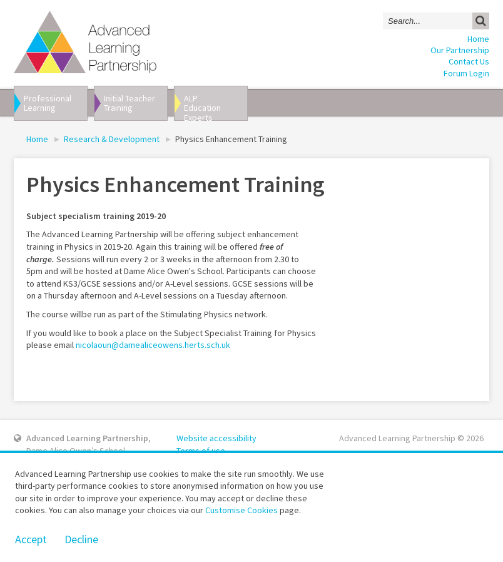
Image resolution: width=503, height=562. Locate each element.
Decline (81, 539)
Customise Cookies (241, 510)
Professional (54, 103)
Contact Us (469, 61)
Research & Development (112, 139)
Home (478, 38)
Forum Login (466, 73)
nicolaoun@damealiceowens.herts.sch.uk (153, 344)
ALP (214, 107)
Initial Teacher (134, 103)
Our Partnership (459, 50)
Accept (31, 539)
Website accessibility (216, 438)
